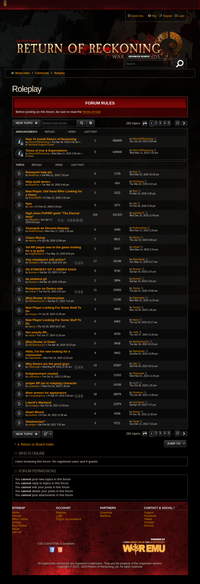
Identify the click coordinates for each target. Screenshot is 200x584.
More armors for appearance (45, 392)
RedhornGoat (36, 231)
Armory (16, 522)
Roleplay (26, 89)
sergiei (32, 424)
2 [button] (156, 123)
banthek (33, 415)
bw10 (135, 383)
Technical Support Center (41, 144)
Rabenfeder (139, 259)
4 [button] (165, 123)
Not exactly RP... (37, 332)
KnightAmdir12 (36, 253)
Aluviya (136, 412)
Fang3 (136, 421)
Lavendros (34, 376)
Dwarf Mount (34, 412)
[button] (144, 123)
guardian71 (138, 213)
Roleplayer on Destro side (44, 288)
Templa (136, 307)
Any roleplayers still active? (45, 259)
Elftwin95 (33, 219)
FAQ (154, 15)
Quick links (137, 15)
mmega (32, 314)
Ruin (135, 172)
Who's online (20, 519)
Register (61, 512)
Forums (16, 516)
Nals (28, 203)
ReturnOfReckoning (39, 142)
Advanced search (139, 56)
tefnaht (136, 247)
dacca (32, 326)
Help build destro (37, 181)
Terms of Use (92, 112)
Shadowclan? (35, 421)
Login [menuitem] (181, 15)
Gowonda (106, 512)
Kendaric (33, 262)
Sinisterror (138, 392)
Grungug (33, 405)
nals (31, 206)
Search (180, 64)
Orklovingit (34, 367)
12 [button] (177, 123)
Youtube (149, 522)
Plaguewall (138, 373)
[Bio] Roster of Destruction (44, 298)
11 (81, 220)
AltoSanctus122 (37, 301)
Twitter (148, 519)
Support (149, 512)
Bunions (33, 272)
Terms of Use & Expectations (46, 150)
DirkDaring (138, 181)
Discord (149, 525)
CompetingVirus (37, 395)
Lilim (135, 363)
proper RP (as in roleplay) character (51, 383)
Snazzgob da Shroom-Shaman (47, 228)
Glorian (136, 288)
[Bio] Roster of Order (40, 342)
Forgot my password (68, 519)
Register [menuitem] (167, 15)
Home (15, 512)
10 (77, 220)
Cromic (32, 291)
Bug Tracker (19, 525)
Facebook (150, 516)
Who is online (32, 453)
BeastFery (34, 175)
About (15, 529)
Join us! (16, 532)
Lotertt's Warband (38, 402)
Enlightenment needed (41, 373)
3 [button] (160, 123)
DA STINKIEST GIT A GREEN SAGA (50, 269)
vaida (31, 335)
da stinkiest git (36, 279)
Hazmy (32, 240)
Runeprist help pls (38, 172)
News (31, 156)
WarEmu (105, 516)
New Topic (25, 123)
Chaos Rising (35, 237)
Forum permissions (37, 471)
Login (59, 516)
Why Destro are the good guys (47, 364)
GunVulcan (138, 402)
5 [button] (169, 123)
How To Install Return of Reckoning (50, 139)
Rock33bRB (35, 198)
